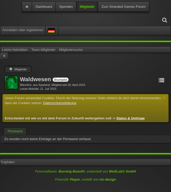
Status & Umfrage (130, 118)
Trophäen (7, 162)
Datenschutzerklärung (59, 103)
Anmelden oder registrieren (22, 30)
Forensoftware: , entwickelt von (85, 171)
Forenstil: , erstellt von (85, 179)
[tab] (15, 131)
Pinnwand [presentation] (15, 131)
